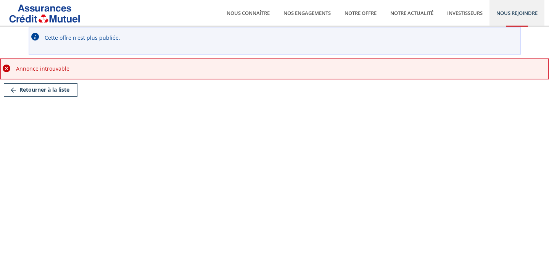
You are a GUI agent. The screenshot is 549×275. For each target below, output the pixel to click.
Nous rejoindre (517, 13)
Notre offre (361, 13)
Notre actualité (411, 13)
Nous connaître (248, 13)
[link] (40, 90)
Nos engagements (307, 13)
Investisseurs (465, 13)
